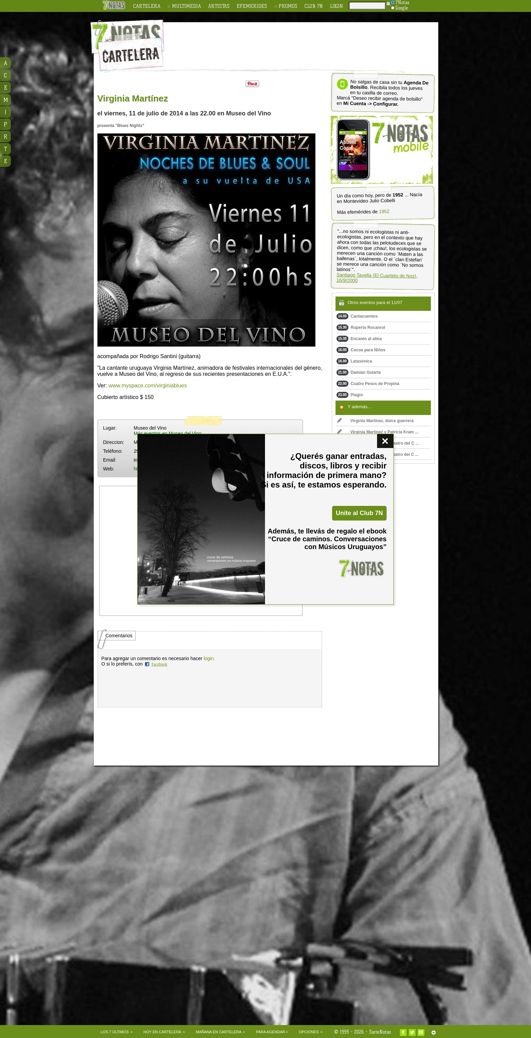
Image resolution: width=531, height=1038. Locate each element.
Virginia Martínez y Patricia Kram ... (378, 432)
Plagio (350, 395)
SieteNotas (380, 1032)
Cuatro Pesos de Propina (368, 384)
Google (399, 8)
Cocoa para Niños (361, 350)
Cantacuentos (357, 316)
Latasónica (354, 361)
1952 (384, 211)
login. (209, 658)
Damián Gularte (359, 372)
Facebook (160, 664)
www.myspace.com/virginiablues (147, 385)
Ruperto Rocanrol (361, 327)
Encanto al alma (359, 339)
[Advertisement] (310, 41)
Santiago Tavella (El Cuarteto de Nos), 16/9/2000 (376, 277)
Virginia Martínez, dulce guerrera (375, 420)
